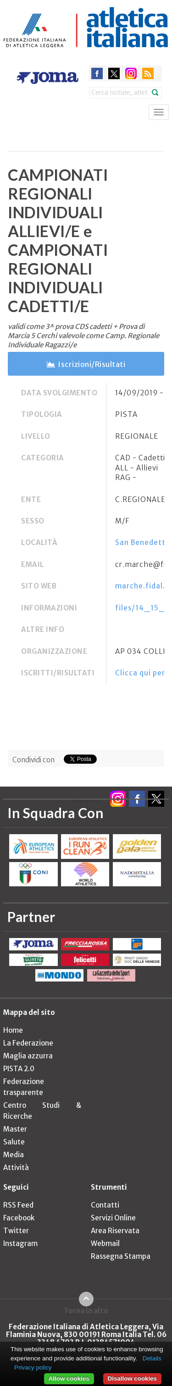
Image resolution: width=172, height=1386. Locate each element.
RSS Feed (18, 1205)
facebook (97, 73)
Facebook (18, 1217)
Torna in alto (86, 1310)
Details (152, 1358)
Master (15, 1129)
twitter (114, 73)
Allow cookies (69, 1378)
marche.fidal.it (143, 586)
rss (148, 73)
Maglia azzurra (28, 1056)
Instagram (20, 1243)
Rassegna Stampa (120, 1256)
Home (13, 1030)
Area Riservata (115, 1230)
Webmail (105, 1243)
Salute (14, 1142)
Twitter (16, 1230)
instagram (131, 73)
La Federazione (28, 1043)
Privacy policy (32, 1367)
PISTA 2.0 (18, 1068)
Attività (16, 1167)
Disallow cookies (132, 1378)
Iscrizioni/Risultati (91, 364)
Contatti (105, 1205)
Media (13, 1154)
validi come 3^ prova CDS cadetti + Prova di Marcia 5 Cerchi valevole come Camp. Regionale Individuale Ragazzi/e (83, 335)
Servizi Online (113, 1217)
